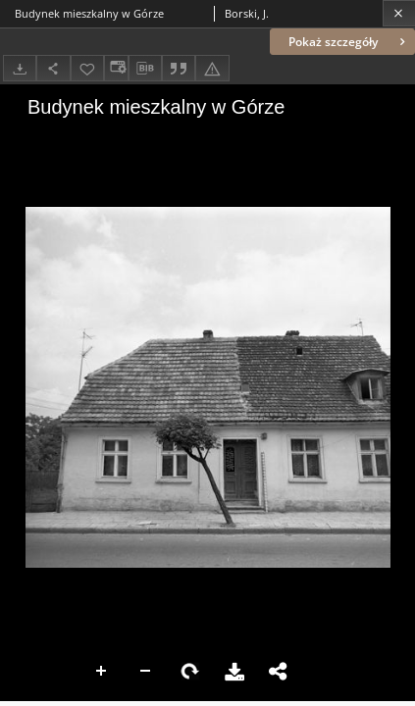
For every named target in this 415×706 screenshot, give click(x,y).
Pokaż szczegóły (348, 41)
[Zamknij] (399, 13)
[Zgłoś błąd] (212, 68)
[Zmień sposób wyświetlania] (116, 68)
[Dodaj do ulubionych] (87, 68)
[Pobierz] (19, 68)
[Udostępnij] (53, 68)
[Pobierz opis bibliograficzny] (145, 68)
